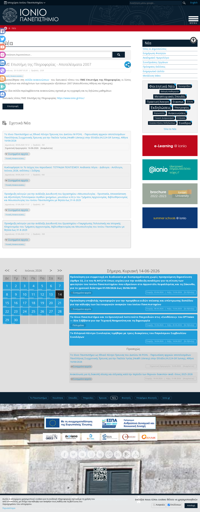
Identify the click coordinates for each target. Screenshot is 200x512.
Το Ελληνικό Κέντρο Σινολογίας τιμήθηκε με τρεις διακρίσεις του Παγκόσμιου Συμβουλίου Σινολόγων (128, 334)
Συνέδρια (185, 123)
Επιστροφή (12, 106)
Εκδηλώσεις (161, 107)
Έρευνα (102, 397)
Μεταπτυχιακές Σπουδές (171, 96)
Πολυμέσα (78, 325)
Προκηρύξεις (185, 86)
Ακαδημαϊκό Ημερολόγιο (156, 57)
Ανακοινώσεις (177, 113)
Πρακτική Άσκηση (158, 102)
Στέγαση (182, 117)
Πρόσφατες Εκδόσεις (154, 66)
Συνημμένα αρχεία (18, 153)
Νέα (14, 28)
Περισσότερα (8, 508)
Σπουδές (73, 397)
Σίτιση (190, 101)
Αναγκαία (160, 504)
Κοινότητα (58, 397)
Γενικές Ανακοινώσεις (13, 76)
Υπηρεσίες (88, 397)
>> (59, 270)
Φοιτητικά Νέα (162, 86)
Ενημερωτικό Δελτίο (153, 71)
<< (7, 270)
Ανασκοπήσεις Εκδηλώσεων (163, 122)
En (194, 2)
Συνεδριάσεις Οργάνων (155, 62)
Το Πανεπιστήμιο (38, 397)
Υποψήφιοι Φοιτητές (146, 397)
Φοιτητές (126, 397)
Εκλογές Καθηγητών (170, 91)
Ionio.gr (166, 397)
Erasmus (179, 102)
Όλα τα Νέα (170, 129)
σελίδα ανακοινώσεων (37, 79)
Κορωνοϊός (160, 113)
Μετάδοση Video (152, 75)
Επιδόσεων (175, 504)
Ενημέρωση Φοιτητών (154, 53)
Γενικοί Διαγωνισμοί (165, 117)
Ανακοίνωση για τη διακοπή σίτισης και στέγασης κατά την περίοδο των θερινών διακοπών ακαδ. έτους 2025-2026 (131, 374)
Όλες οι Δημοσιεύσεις (154, 48)
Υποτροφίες (182, 107)
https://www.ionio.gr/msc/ (71, 98)
